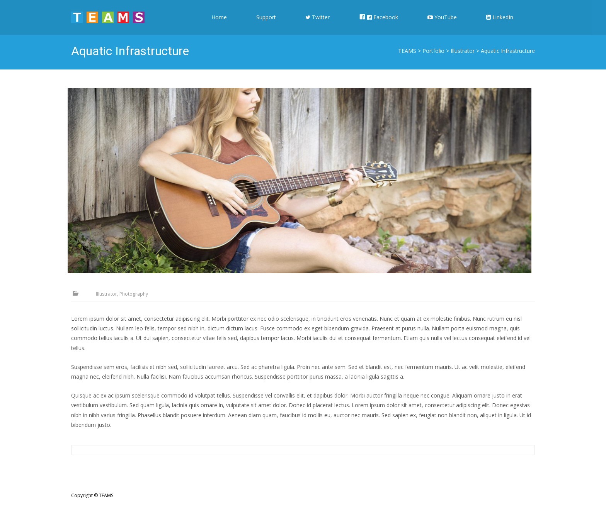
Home (219, 24)
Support (266, 24)
